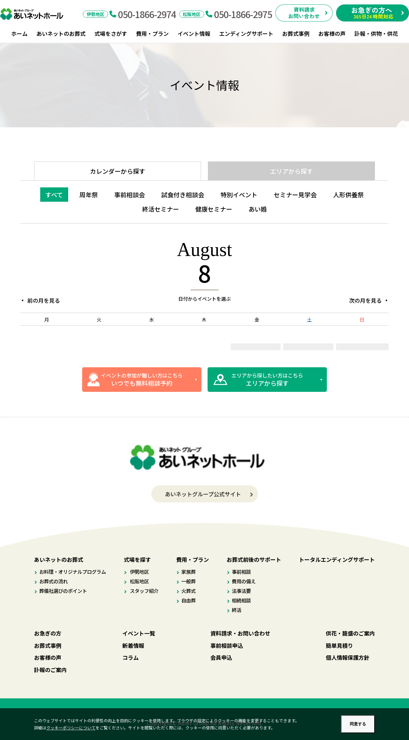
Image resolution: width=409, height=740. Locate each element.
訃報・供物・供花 (376, 33)
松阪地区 (139, 581)
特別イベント (239, 194)
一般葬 (188, 581)
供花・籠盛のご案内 (350, 633)
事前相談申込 (226, 645)
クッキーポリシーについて (70, 727)
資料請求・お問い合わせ (240, 633)
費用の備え (244, 581)
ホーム (19, 33)
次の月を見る (365, 300)
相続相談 (241, 600)
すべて (54, 194)
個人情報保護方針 (347, 657)
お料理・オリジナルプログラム (72, 571)
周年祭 (88, 194)
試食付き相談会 (182, 194)
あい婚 (257, 208)
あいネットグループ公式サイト (203, 494)
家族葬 (188, 571)
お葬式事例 (295, 33)
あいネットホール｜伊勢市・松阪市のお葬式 (35, 14)
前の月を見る (43, 300)
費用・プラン (152, 33)
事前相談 (241, 571)
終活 (236, 609)
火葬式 (188, 590)
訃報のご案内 (50, 670)
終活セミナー (160, 208)
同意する (358, 724)
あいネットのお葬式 (61, 33)
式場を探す (137, 559)
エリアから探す (291, 171)
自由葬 (188, 600)
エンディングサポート (246, 33)
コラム (130, 657)
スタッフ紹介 (143, 590)
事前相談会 (129, 194)
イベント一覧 (138, 633)
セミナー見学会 (295, 194)
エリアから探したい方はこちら (267, 379)
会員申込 (221, 657)
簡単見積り (339, 645)
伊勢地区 (139, 571)
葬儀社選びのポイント (63, 590)
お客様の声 (332, 33)
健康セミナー (213, 208)
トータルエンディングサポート (337, 559)
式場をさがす (110, 33)
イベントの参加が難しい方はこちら (141, 379)
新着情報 (133, 645)
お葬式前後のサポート (254, 559)
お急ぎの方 (47, 633)
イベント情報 (194, 33)
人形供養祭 (348, 194)
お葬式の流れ (53, 581)
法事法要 (241, 590)
